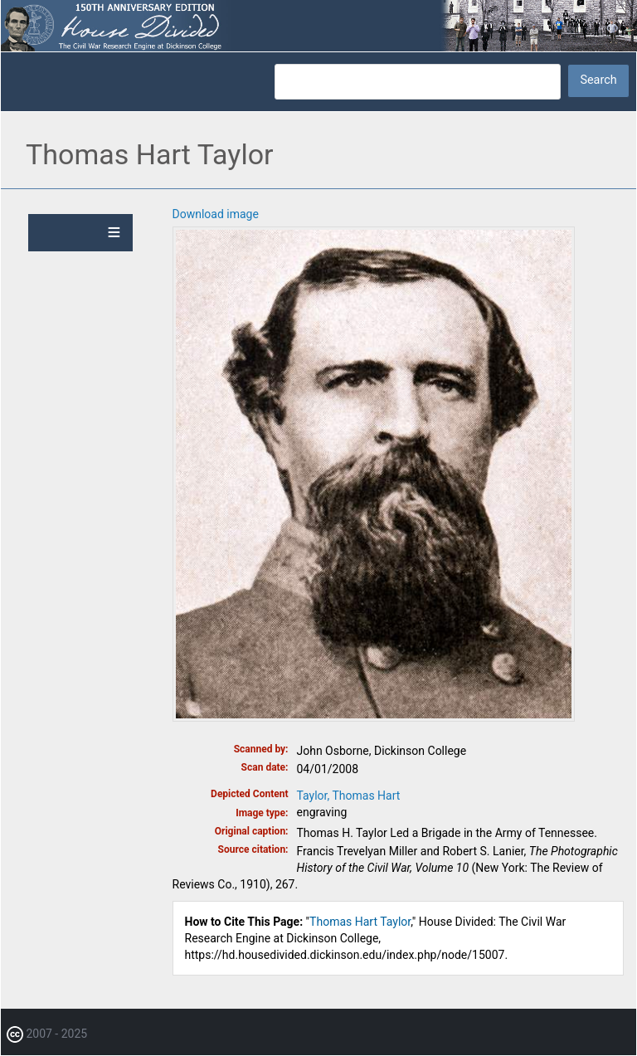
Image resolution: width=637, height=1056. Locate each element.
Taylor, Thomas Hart (349, 795)
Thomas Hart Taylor (360, 921)
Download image (216, 214)
